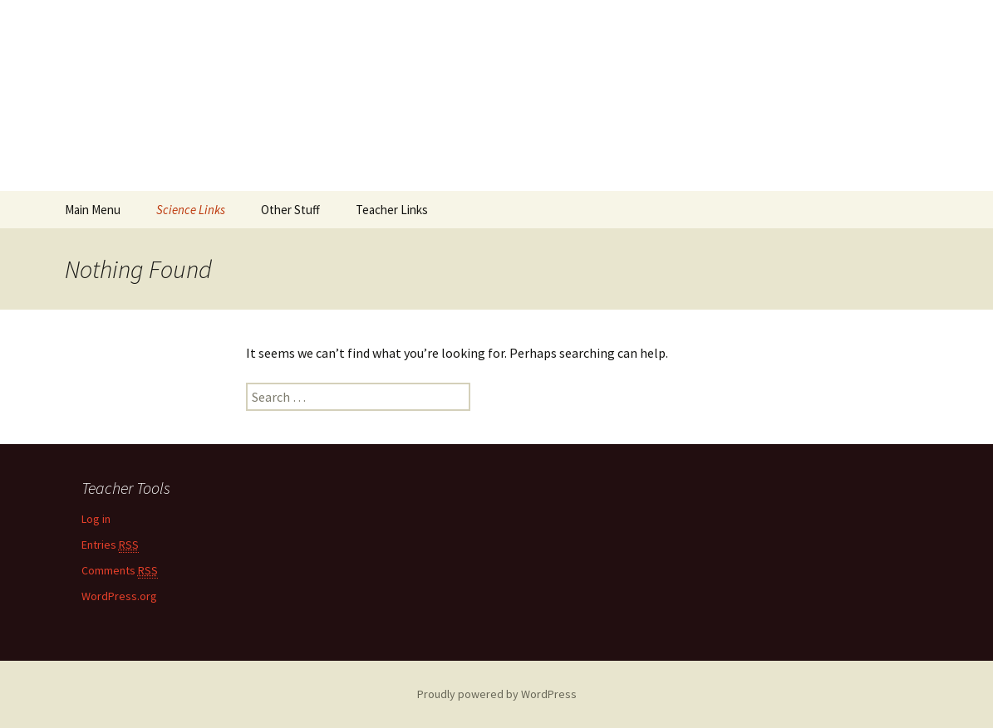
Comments (119, 571)
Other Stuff (290, 209)
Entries (110, 545)
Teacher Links (392, 209)
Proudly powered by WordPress (497, 693)
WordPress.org (119, 596)
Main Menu (92, 209)
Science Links (190, 209)
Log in (96, 518)
